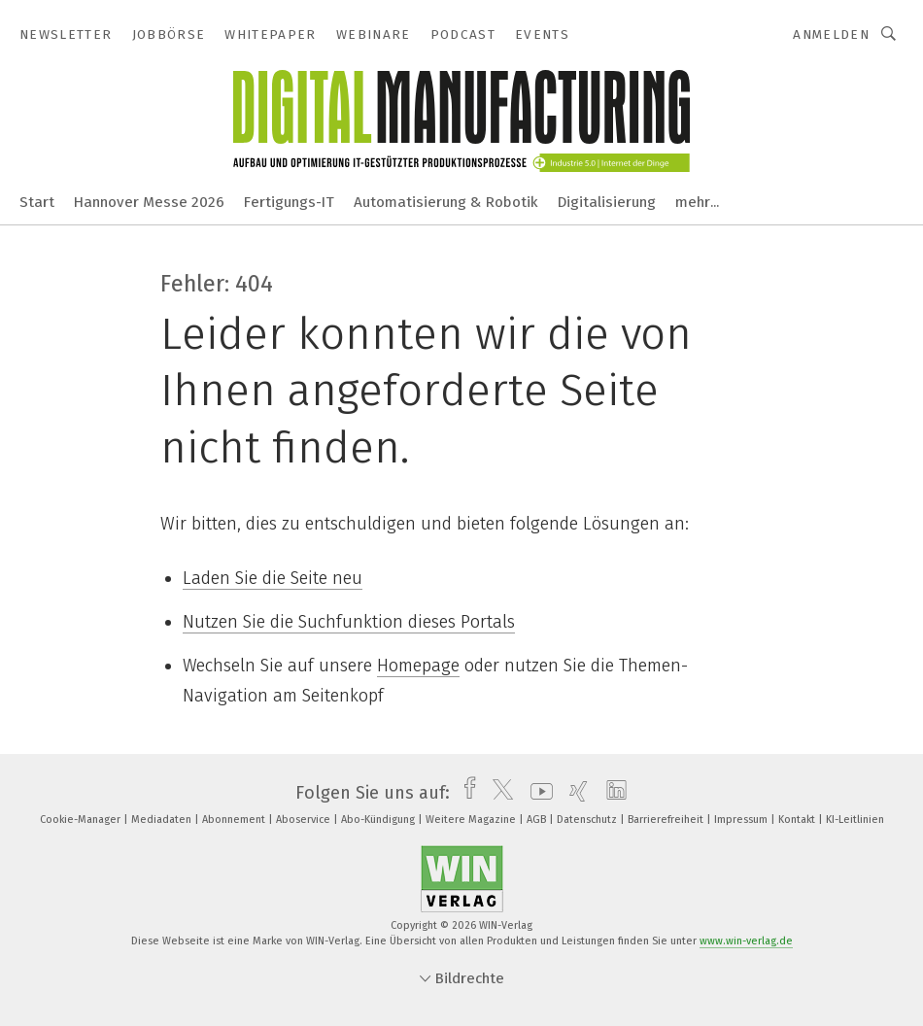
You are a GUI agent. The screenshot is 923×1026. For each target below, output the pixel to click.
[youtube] (537, 793)
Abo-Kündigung (379, 819)
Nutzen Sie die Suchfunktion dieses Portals (349, 622)
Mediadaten (162, 819)
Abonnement (235, 819)
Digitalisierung (607, 202)
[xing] (574, 793)
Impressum (742, 819)
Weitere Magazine (472, 819)
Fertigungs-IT (289, 202)
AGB (538, 819)
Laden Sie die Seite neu (272, 578)
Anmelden (831, 34)
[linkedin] (612, 793)
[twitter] (498, 793)
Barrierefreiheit (667, 819)
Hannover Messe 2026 (149, 202)
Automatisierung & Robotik (446, 202)
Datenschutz (588, 819)
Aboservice (304, 819)
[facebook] (465, 793)
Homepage (418, 665)
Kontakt (798, 819)
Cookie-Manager (81, 819)
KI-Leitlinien (855, 819)
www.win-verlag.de (746, 941)
